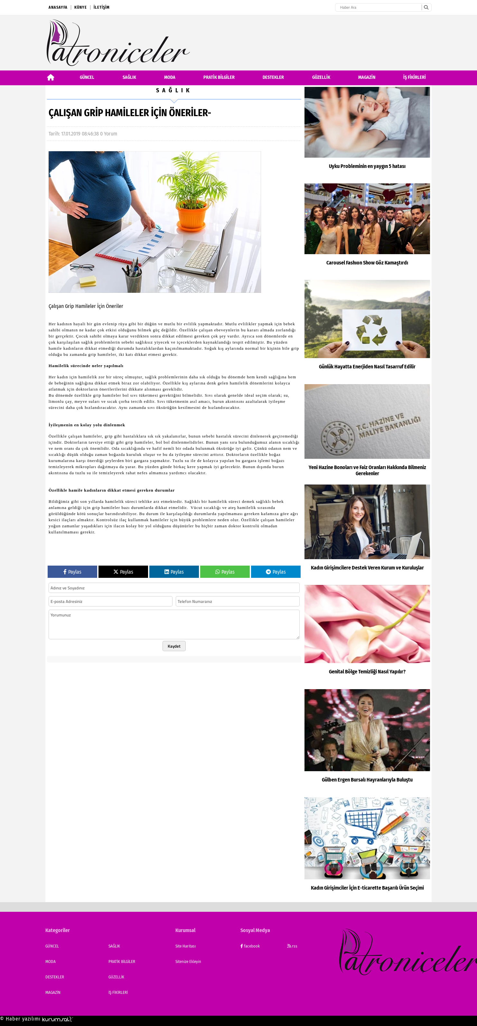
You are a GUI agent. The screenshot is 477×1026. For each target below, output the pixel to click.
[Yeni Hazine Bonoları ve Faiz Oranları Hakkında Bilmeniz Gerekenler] (367, 432)
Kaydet (174, 634)
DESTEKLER (273, 77)
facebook (250, 946)
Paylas (72, 560)
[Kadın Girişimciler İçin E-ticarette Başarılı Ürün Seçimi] (367, 849)
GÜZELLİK (321, 77)
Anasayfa (58, 7)
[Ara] (426, 7)
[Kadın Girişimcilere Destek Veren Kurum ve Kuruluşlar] (367, 533)
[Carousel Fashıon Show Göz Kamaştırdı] (367, 230)
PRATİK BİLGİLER (219, 77)
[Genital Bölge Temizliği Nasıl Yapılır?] (367, 635)
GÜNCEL (87, 77)
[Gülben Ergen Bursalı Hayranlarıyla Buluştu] (367, 741)
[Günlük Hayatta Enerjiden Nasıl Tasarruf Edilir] (367, 330)
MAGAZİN (366, 77)
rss (292, 946)
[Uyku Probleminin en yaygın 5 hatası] (367, 133)
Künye (80, 7)
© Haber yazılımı (36, 1019)
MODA (169, 77)
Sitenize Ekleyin (188, 961)
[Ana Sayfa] (50, 77)
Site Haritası (185, 946)
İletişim (102, 7)
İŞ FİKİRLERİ (414, 77)
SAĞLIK (129, 77)
